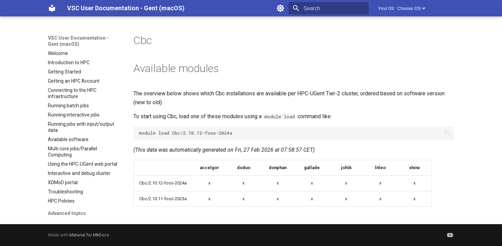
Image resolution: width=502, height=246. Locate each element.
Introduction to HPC (69, 62)
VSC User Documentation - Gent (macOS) (78, 41)
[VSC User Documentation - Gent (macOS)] (52, 8)
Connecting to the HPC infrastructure (72, 93)
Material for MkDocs (89, 234)
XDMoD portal (63, 182)
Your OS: (386, 8)
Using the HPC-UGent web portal (82, 164)
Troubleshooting (65, 191)
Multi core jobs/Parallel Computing (72, 152)
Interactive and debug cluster (79, 173)
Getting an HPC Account (74, 81)
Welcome (58, 53)
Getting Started (64, 71)
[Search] (329, 8)
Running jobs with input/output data (81, 127)
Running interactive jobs (74, 115)
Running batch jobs (68, 105)
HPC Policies (61, 201)
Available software (68, 139)
